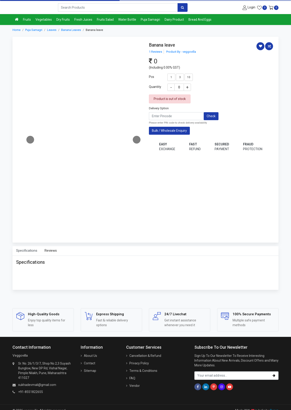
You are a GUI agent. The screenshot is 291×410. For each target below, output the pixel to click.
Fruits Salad (105, 19)
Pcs (151, 77)
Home (16, 30)
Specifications (26, 250)
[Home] (17, 19)
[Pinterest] (213, 386)
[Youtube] (229, 386)
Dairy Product (174, 19)
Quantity (155, 87)
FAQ (132, 378)
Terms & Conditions (143, 371)
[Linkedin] (205, 386)
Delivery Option (159, 108)
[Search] (118, 7)
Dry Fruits (63, 19)
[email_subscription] (232, 375)
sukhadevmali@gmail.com (37, 385)
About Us (90, 356)
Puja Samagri (150, 19)
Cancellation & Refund (145, 356)
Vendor (134, 386)
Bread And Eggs (199, 19)
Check (211, 116)
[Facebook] (197, 386)
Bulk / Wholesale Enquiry (169, 130)
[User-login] (248, 7)
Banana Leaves (71, 30)
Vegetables (43, 19)
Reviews (51, 250)
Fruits (27, 19)
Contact (89, 363)
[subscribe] (274, 376)
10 (188, 77)
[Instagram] (221, 386)
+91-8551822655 (30, 392)
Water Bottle (127, 19)
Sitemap (90, 371)
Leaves (51, 30)
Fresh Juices (83, 19)
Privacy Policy (139, 363)
